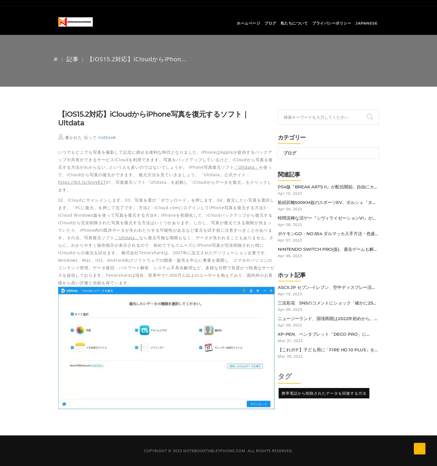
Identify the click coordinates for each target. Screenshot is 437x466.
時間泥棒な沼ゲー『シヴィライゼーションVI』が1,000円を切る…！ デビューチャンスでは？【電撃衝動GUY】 (328, 218)
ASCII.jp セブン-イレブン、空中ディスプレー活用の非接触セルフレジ (327, 287)
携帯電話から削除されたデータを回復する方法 (324, 393)
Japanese (366, 23)
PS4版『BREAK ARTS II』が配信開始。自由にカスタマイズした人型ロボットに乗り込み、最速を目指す (328, 187)
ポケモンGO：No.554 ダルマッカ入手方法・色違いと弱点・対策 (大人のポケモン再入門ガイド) (326, 233)
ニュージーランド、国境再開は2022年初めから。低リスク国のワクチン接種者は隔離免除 (328, 318)
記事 (72, 59)
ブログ (270, 23)
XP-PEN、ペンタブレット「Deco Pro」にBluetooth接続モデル (322, 334)
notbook (107, 137)
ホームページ (248, 23)
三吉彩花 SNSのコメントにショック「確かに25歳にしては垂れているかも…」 (327, 303)
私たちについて (294, 23)
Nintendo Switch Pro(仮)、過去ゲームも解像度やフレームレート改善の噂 (328, 249)
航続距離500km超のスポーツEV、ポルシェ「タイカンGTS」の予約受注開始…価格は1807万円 (327, 202)
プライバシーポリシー (331, 23)
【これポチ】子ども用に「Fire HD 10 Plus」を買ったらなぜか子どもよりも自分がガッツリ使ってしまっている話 (328, 349)
